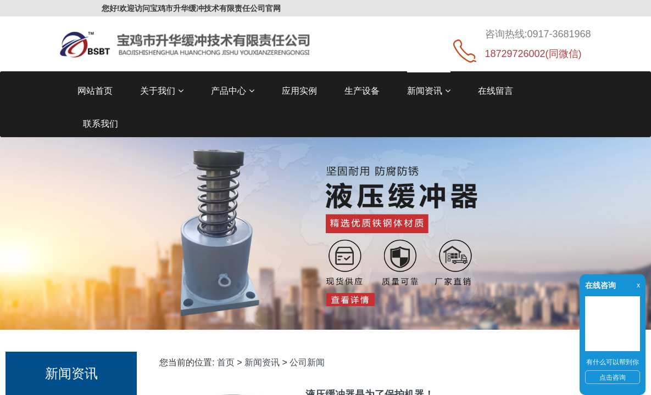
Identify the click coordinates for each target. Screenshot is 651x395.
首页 (226, 362)
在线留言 (495, 90)
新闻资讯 (428, 91)
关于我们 (161, 91)
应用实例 (299, 90)
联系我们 (100, 123)
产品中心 (232, 91)
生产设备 (362, 90)
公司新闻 (307, 362)
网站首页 (95, 90)
